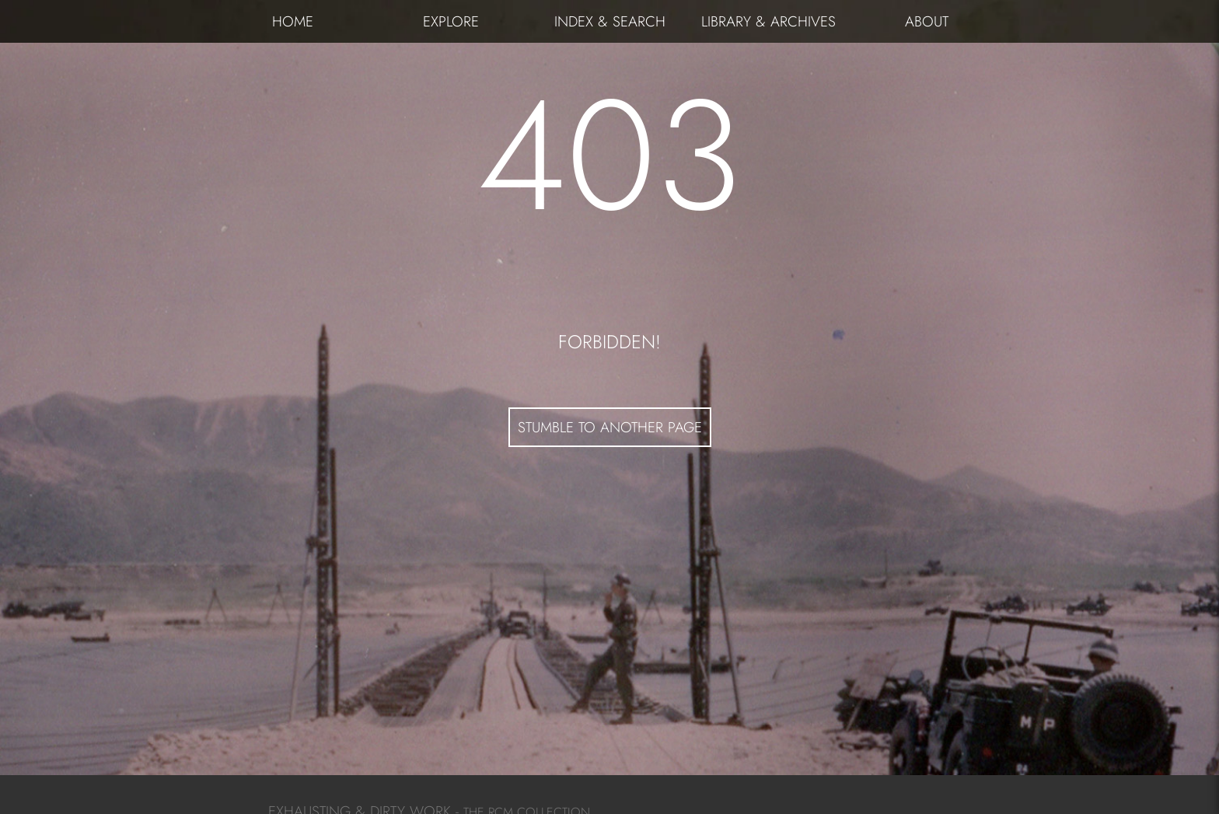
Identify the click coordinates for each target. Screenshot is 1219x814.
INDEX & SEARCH (609, 21)
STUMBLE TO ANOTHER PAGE (610, 427)
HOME (292, 21)
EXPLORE (451, 21)
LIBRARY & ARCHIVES (768, 21)
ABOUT (926, 21)
